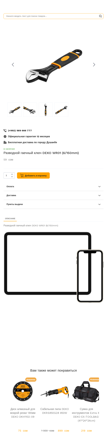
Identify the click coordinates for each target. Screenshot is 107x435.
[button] (100, 16)
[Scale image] (48, 263)
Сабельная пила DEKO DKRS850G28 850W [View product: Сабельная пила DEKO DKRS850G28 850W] (54, 410)
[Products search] (53, 16)
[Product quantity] (8, 175)
